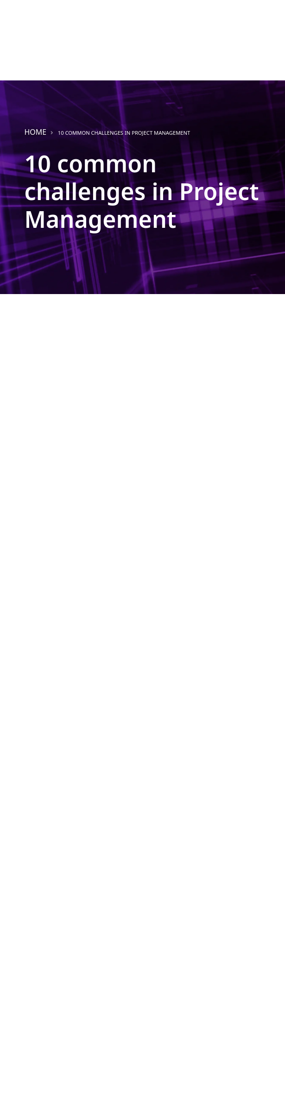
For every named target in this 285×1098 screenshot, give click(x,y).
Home (36, 132)
